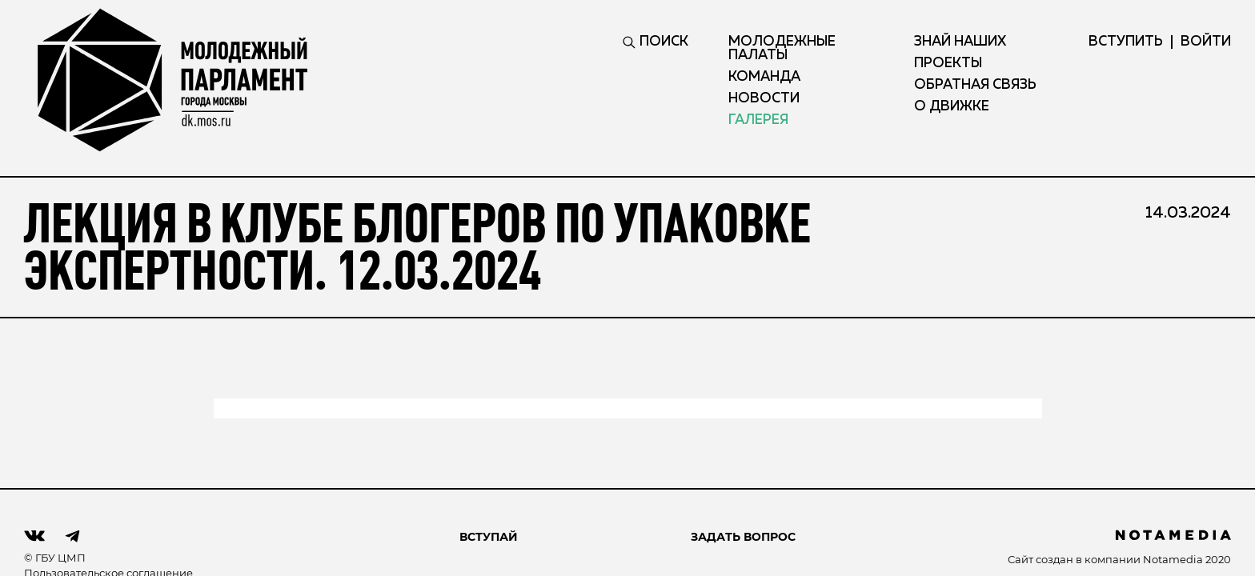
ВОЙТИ (1206, 42)
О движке (951, 107)
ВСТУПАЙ (488, 537)
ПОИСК (655, 42)
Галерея (758, 120)
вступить (1126, 42)
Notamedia (1173, 559)
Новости (764, 99)
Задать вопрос (743, 537)
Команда (764, 77)
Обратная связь (975, 85)
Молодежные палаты (782, 48)
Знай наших (960, 42)
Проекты (948, 63)
